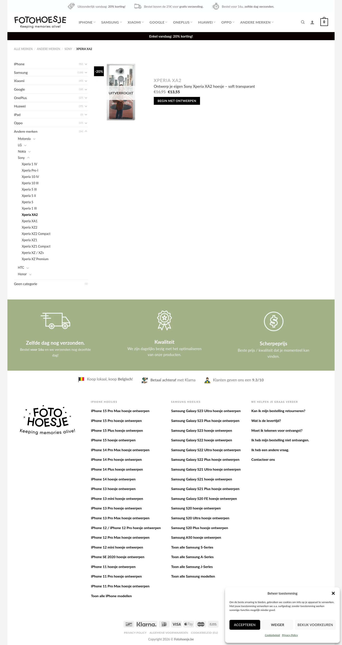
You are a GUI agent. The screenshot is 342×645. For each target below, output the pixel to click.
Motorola (24, 139)
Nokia (22, 151)
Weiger (277, 625)
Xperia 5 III (29, 189)
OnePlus (183, 22)
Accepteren (245, 625)
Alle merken (23, 49)
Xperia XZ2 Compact (36, 234)
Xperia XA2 (30, 215)
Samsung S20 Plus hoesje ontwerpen (199, 528)
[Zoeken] (302, 22)
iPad (17, 114)
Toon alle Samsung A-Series (192, 557)
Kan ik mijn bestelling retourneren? (278, 411)
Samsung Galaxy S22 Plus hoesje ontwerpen (205, 459)
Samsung (111, 22)
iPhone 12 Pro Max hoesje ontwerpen (120, 537)
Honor (22, 274)
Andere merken (257, 22)
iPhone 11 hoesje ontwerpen (113, 566)
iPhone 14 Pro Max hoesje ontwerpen (120, 450)
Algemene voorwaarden (169, 632)
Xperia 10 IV (30, 177)
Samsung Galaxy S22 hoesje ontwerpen (201, 440)
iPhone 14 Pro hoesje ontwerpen (116, 459)
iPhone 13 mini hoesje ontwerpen (117, 498)
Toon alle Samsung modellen (193, 576)
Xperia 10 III (30, 183)
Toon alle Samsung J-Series (192, 566)
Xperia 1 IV (29, 164)
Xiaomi (136, 22)
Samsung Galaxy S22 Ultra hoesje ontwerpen (206, 450)
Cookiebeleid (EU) (204, 632)
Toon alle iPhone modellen (111, 596)
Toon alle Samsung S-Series (192, 547)
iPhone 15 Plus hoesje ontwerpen (117, 430)
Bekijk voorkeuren (315, 625)
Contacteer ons (263, 459)
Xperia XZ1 (29, 240)
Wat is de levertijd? (266, 420)
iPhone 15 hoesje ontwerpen (113, 440)
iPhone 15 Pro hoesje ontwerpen (116, 420)
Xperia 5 (27, 202)
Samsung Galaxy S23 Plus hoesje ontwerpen (205, 420)
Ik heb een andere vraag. (270, 450)
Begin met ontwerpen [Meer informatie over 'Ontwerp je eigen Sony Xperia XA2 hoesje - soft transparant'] (177, 101)
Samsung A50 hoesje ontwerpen (196, 537)
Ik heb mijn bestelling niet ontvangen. (280, 440)
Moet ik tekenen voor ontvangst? (276, 430)
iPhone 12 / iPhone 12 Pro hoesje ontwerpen (126, 528)
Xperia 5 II (29, 196)
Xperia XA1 (30, 221)
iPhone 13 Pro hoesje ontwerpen (116, 508)
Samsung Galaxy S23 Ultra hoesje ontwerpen (206, 411)
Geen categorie (25, 284)
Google (158, 22)
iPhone (87, 22)
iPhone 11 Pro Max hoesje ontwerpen (120, 586)
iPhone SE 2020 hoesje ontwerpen (117, 557)
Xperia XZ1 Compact (36, 246)
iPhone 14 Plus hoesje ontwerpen (117, 469)
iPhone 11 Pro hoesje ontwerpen (116, 576)
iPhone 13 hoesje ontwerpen (113, 489)
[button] (333, 593)
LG (20, 145)
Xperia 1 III (29, 208)
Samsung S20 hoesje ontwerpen (196, 508)
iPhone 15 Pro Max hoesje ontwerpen (120, 411)
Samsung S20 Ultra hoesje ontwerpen (200, 518)
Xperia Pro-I (30, 170)
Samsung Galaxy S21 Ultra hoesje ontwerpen (206, 469)
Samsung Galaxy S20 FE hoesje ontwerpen (204, 498)
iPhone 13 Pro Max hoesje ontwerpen (120, 518)
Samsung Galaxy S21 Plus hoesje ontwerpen (205, 489)
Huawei (206, 22)
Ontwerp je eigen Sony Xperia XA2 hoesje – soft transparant (204, 86)
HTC (21, 267)
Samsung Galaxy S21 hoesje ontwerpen (201, 479)
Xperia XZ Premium (35, 259)
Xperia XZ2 (29, 227)
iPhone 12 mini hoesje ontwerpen (117, 547)
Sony (68, 49)
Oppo (227, 22)
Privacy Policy (290, 635)
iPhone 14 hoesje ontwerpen (113, 479)
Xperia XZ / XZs (33, 253)
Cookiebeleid (272, 635)
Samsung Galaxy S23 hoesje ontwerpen (201, 430)
